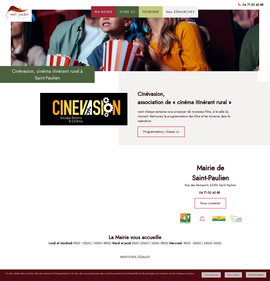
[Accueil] (32, 13)
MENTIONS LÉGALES (135, 257)
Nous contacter (210, 203)
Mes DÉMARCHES (180, 12)
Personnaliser (256, 274)
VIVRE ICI (127, 12)
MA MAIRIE (104, 12)
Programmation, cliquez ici (161, 131)
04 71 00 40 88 (252, 5)
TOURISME (150, 12)
